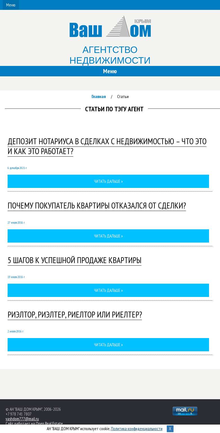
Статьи (123, 96)
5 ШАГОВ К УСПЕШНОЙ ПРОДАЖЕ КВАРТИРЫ (74, 260)
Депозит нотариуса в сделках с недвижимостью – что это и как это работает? (107, 146)
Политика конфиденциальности (137, 428)
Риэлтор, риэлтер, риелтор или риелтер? (75, 314)
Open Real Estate (49, 423)
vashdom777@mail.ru (22, 418)
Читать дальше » (108, 181)
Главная (99, 96)
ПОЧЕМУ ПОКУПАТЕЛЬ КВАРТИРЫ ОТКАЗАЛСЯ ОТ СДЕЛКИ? (97, 205)
